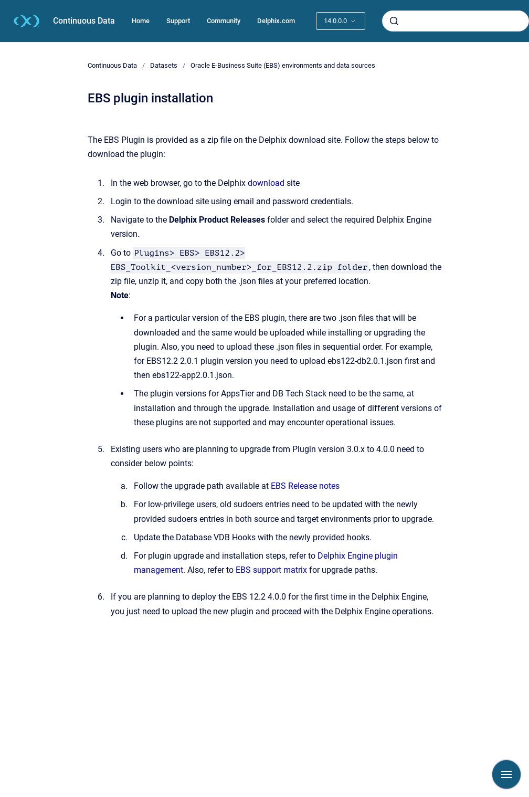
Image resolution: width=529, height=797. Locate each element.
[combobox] (455, 21)
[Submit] (394, 21)
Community (223, 21)
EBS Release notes (305, 486)
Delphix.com (276, 21)
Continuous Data (84, 21)
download (266, 183)
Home (141, 21)
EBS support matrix (271, 570)
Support (178, 21)
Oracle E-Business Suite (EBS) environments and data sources (283, 65)
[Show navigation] (506, 774)
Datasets (163, 65)
